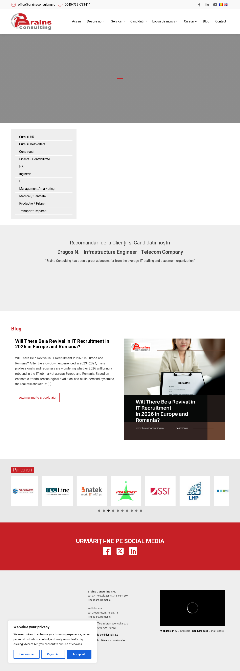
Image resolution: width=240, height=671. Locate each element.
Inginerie (25, 174)
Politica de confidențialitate (103, 634)
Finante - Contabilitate (34, 159)
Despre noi (94, 21)
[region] (52, 641)
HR (21, 166)
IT (20, 181)
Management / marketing (36, 189)
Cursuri (189, 21)
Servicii (116, 21)
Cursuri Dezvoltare (32, 144)
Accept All (79, 654)
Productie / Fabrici (32, 203)
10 (141, 511)
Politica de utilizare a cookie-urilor (106, 640)
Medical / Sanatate (32, 196)
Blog (206, 21)
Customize (26, 654)
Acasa (76, 21)
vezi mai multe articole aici (37, 397)
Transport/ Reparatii (33, 211)
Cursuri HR (26, 137)
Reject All (53, 654)
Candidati (137, 21)
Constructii (26, 152)
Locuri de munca (163, 21)
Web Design (167, 631)
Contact (220, 21)
